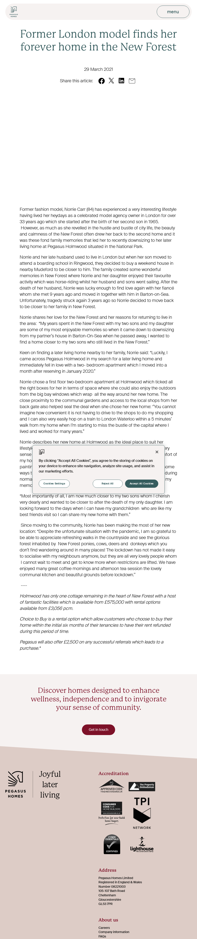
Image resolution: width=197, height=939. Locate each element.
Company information (113, 932)
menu (173, 12)
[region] (98, 469)
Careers (104, 928)
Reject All (107, 483)
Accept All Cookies (142, 483)
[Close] (157, 452)
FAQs (102, 936)
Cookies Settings (54, 483)
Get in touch (98, 729)
